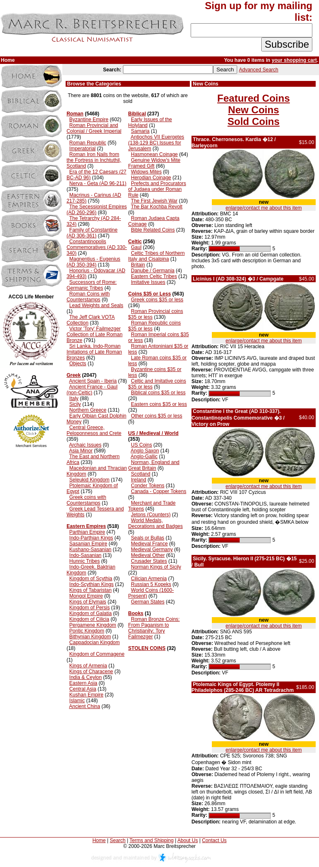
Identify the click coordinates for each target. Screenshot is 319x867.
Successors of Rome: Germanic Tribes (91, 285)
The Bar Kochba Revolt (156, 207)
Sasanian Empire (88, 544)
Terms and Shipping (152, 840)
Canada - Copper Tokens (158, 491)
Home (99, 840)
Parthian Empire (87, 532)
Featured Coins (253, 98)
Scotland (140, 474)
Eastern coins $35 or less (159, 404)
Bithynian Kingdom (90, 637)
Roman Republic (87, 143)
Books (136, 613)
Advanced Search (258, 70)
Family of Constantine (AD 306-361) (92, 233)
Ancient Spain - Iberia (93, 381)
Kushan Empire (86, 695)
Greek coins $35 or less (157, 300)
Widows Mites (146, 172)
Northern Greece (87, 410)
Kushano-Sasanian (90, 549)
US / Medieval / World (153, 433)
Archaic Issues (85, 445)
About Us (187, 840)
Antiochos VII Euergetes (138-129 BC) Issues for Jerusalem (156, 142)
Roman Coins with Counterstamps (88, 297)
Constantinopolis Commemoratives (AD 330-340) (96, 247)
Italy (74, 398)
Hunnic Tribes (84, 561)
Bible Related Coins (152, 230)
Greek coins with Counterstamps (86, 500)
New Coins (253, 109)
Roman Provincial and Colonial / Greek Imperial (93, 128)
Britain (138, 265)
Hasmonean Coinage (154, 154)
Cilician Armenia (149, 578)
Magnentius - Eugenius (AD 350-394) (93, 262)
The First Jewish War (154, 201)
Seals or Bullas (147, 538)
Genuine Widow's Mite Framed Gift (154, 163)
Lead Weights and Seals (96, 305)
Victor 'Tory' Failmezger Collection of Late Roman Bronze (94, 334)
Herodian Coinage (151, 178)
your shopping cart (294, 60)
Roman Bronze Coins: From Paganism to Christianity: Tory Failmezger (154, 628)
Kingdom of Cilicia (89, 619)
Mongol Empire (86, 596)
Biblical (137, 114)
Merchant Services (31, 446)
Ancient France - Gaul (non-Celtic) (92, 390)
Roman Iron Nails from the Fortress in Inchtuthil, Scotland (93, 160)
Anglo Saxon (145, 451)
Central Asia (82, 689)
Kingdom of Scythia (90, 578)
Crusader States (149, 561)
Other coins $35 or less (156, 416)
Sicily (75, 404)
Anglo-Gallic (144, 456)
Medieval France (149, 544)
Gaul (136, 247)
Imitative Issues (148, 282)
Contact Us (214, 840)
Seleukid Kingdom (89, 480)
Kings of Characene (91, 671)
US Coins (141, 445)
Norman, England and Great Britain (153, 465)
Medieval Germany (152, 549)
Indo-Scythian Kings (91, 584)
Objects (77, 363)
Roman (74, 114)
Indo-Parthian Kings (91, 538)
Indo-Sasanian (85, 555)
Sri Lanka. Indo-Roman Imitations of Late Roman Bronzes (94, 352)
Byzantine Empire (88, 119)
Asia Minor (81, 451)
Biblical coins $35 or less (158, 393)
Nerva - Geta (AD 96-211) (97, 183)
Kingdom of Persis (89, 608)
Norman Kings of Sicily (156, 567)
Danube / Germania (152, 271)
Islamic (77, 700)
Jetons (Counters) (150, 515)
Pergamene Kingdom (92, 625)
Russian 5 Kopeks (151, 584)
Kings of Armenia (88, 666)
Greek (73, 375)
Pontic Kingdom (86, 631)
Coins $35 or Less (149, 294)
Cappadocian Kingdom (94, 642)
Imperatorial (82, 148)
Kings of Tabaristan (90, 590)
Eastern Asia (83, 683)
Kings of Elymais (87, 602)
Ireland (138, 480)
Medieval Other (147, 555)
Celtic (135, 241)
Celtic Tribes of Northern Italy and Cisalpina (156, 256)
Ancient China (84, 706)
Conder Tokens (147, 485)
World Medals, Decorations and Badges (155, 523)
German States (147, 602)
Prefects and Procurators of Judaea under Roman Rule (157, 189)
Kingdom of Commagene (97, 654)
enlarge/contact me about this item (264, 208)
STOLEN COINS (147, 648)
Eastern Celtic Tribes (154, 276)
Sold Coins (254, 121)
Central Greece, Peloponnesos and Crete (93, 430)
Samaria (140, 131)
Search (117, 840)
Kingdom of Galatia (90, 613)
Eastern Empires (86, 526)
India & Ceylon (85, 677)
